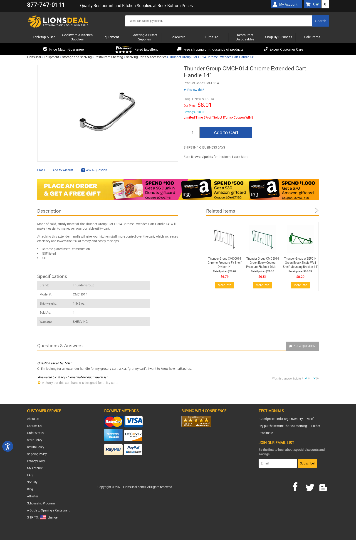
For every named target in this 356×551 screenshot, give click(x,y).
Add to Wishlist (62, 170)
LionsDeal (34, 57)
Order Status (35, 433)
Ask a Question (94, 170)
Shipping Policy (37, 454)
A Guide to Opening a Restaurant (48, 510)
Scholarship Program (41, 503)
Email (41, 170)
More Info (224, 285)
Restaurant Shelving (109, 57)
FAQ (30, 475)
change (52, 517)
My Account (35, 468)
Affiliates (32, 496)
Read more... (267, 433)
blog (323, 486)
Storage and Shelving (77, 57)
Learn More (240, 156)
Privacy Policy (36, 461)
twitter (310, 486)
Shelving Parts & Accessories (146, 57)
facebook (298, 486)
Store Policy (34, 440)
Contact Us (34, 426)
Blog (30, 489)
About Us (33, 419)
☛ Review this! (194, 89)
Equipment (51, 57)
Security (32, 482)
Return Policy (35, 447)
